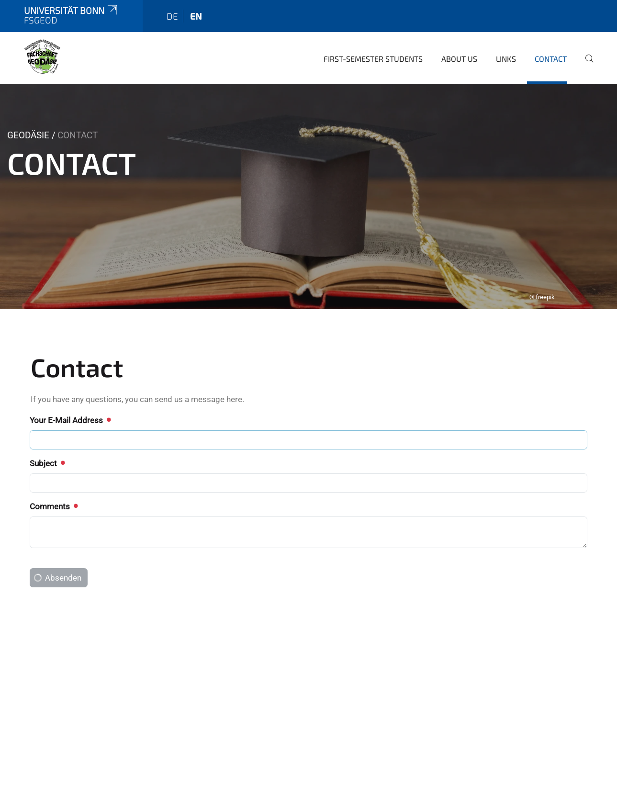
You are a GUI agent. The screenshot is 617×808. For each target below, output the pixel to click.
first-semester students (373, 37)
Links (506, 37)
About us (459, 37)
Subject (47, 442)
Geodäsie (28, 114)
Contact (551, 37)
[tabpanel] (308, 175)
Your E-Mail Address (70, 399)
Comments (53, 485)
